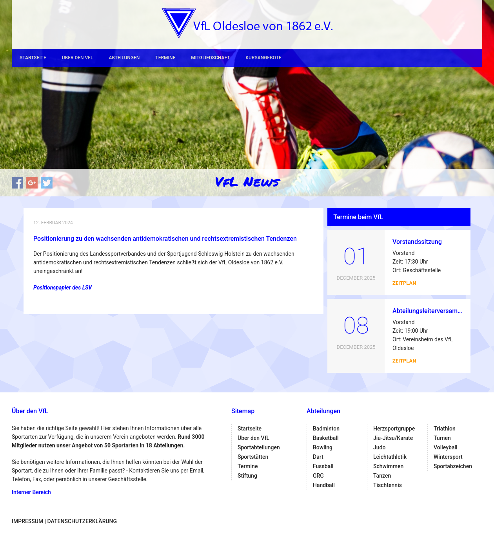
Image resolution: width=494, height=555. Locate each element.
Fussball (323, 466)
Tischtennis (387, 485)
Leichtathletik (390, 457)
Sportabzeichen (453, 466)
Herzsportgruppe (394, 428)
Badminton (326, 428)
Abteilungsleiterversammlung (433, 311)
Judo (379, 447)
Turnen (442, 438)
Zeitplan (404, 283)
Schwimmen (388, 466)
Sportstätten (253, 457)
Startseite (33, 57)
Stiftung (247, 476)
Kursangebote (263, 57)
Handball (324, 485)
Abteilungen (124, 57)
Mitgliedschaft (210, 57)
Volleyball (446, 447)
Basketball (325, 438)
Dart (318, 457)
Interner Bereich (31, 492)
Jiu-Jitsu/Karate (393, 438)
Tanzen (382, 476)
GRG (318, 476)
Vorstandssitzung (417, 241)
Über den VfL (77, 57)
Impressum (27, 521)
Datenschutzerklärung (82, 521)
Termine (165, 57)
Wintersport (448, 457)
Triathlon (445, 428)
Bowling (322, 447)
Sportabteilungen (259, 447)
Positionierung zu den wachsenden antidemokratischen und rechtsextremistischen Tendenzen (165, 238)
